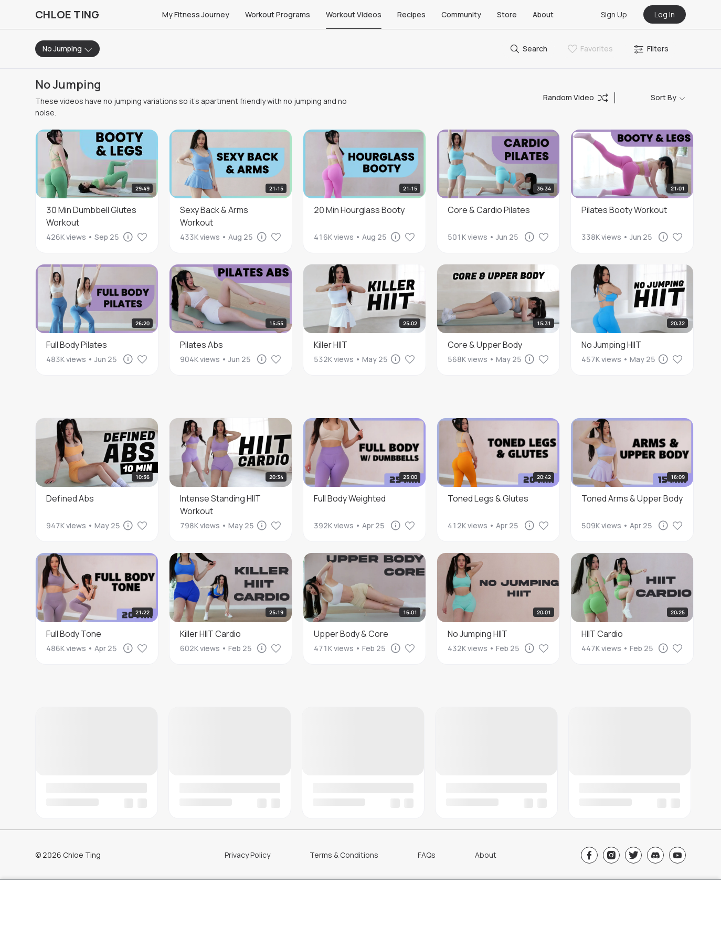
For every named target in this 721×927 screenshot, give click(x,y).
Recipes (411, 14)
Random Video (575, 97)
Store (507, 14)
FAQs (427, 855)
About (543, 14)
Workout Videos (353, 14)
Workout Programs (277, 14)
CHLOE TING (67, 14)
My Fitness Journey (195, 14)
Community (461, 14)
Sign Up (614, 14)
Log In (664, 14)
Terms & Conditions (344, 855)
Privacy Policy (247, 855)
